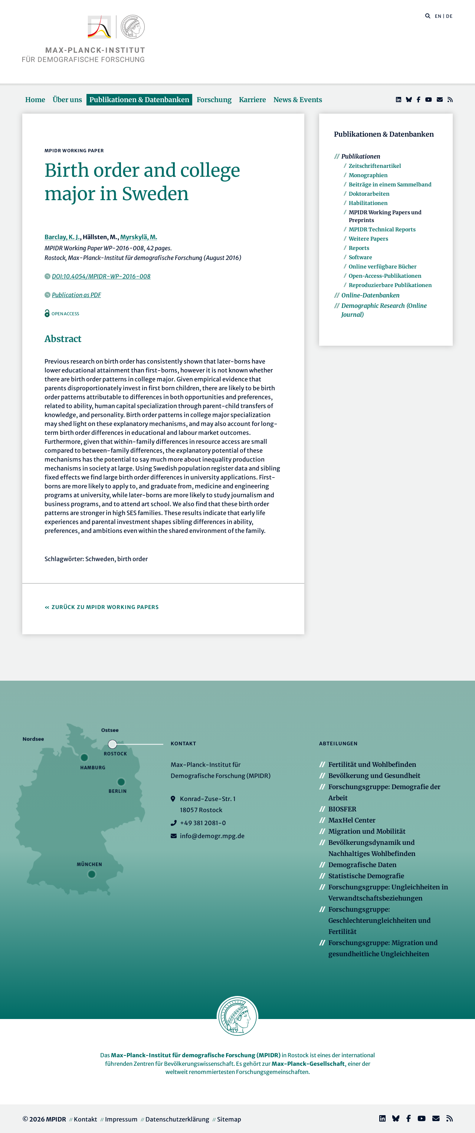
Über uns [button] (67, 99)
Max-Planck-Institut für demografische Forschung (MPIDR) (196, 1055)
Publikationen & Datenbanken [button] (139, 99)
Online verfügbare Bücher (383, 266)
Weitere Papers (368, 238)
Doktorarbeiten (369, 194)
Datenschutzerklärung (177, 1119)
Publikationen (360, 156)
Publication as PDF (76, 295)
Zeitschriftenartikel (375, 166)
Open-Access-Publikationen (385, 276)
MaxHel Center (352, 820)
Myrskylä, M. (138, 237)
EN (438, 16)
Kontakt (85, 1119)
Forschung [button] (214, 99)
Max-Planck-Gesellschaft (308, 1063)
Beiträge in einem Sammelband (390, 184)
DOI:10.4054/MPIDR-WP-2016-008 (101, 276)
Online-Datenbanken (370, 295)
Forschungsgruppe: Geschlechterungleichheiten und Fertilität (379, 920)
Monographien (368, 175)
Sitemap (229, 1119)
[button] (427, 15)
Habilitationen (368, 203)
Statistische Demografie (366, 876)
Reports (359, 248)
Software (360, 257)
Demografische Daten (362, 865)
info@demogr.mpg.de (212, 836)
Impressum (121, 1119)
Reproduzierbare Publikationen (390, 285)
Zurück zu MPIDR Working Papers (105, 607)
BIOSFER (342, 809)
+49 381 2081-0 (203, 823)
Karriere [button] (252, 99)
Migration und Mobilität (367, 831)
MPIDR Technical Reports (382, 229)
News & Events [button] (297, 99)
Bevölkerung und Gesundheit (374, 776)
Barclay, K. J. (62, 237)
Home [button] (35, 99)
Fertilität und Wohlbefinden (372, 765)
